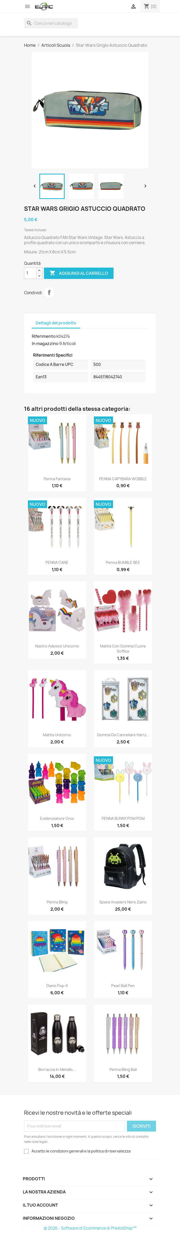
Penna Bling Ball (123, 1069)
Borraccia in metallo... (57, 1069)
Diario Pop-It (57, 985)
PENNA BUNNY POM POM (123, 818)
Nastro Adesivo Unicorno (57, 646)
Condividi (49, 292)
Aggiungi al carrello (78, 273)
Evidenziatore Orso (57, 818)
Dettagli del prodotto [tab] (56, 323)
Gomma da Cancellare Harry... (123, 734)
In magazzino (45, 343)
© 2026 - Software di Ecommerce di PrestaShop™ (90, 1228)
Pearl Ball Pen (123, 985)
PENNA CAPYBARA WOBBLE (123, 478)
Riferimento (44, 336)
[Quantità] (30, 273)
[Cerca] (51, 23)
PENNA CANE (57, 562)
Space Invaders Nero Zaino (123, 902)
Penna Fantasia (57, 478)
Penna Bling (57, 902)
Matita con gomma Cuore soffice (123, 649)
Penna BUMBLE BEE (123, 562)
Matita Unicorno (57, 734)
